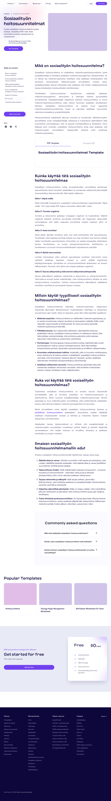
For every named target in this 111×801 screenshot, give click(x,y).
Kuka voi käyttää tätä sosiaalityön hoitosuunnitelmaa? (14, 106)
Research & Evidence (11, 110)
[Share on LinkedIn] (6, 142)
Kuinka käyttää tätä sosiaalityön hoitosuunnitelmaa (14, 95)
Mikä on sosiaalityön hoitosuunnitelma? (11, 90)
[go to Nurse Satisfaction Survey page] (20, 690)
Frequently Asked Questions (13, 117)
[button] (104, 797)
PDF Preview (9, 114)
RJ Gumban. (23, 43)
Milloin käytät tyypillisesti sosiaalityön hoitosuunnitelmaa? (14, 101)
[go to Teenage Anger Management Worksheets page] (90, 690)
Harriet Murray (15, 41)
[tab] (53, 159)
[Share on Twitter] (16, 142)
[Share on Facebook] (11, 142)
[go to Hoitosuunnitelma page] (55, 690)
